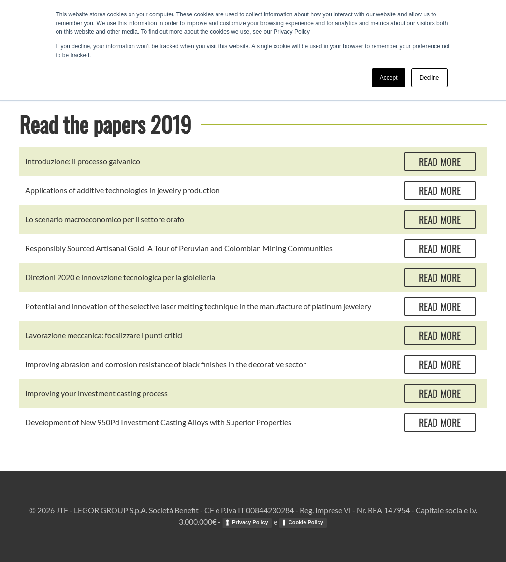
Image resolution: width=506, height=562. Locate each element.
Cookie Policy (306, 522)
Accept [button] (389, 77)
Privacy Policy (250, 522)
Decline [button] (429, 77)
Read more (440, 161)
